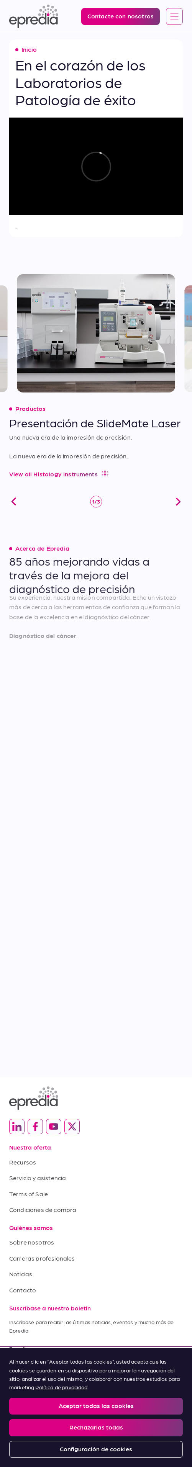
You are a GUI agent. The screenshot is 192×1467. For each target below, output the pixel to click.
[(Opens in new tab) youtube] (53, 1126)
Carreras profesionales (42, 1258)
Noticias (20, 1273)
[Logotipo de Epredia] (33, 16)
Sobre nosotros (31, 1242)
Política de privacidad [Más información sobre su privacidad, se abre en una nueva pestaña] (61, 1387)
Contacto (22, 1290)
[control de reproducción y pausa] (96, 494)
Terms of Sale (28, 1193)
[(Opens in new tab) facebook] (35, 1126)
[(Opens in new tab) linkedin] (16, 1126)
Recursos (22, 1162)
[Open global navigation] (174, 17)
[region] (96, 1407)
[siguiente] (178, 494)
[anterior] (13, 494)
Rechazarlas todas (96, 1427)
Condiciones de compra (42, 1209)
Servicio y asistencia (37, 1177)
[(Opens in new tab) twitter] (72, 1126)
